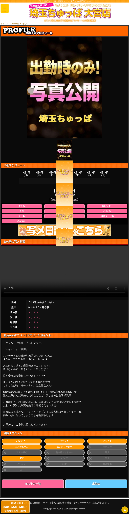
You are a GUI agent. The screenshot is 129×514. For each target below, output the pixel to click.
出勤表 (96, 483)
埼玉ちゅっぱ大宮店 (64, 509)
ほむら (25, 24)
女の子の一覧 (33, 483)
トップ (3, 24)
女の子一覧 (14, 24)
